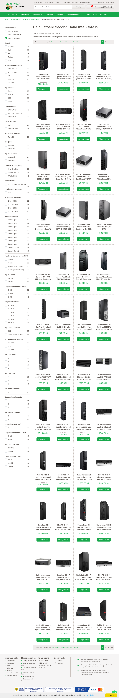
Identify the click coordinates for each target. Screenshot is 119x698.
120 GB (19, 319)
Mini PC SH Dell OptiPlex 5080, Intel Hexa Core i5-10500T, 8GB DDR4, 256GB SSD (63, 379)
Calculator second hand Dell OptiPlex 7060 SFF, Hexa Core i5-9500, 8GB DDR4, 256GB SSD (43, 429)
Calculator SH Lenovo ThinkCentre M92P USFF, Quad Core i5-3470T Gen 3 (63, 278)
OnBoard (19, 157)
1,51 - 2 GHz (19, 208)
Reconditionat (19, 128)
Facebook (58, 661)
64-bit (19, 460)
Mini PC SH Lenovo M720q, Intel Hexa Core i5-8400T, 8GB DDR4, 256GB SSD (103, 628)
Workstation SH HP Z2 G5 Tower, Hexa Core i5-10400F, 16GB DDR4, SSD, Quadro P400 (83, 579)
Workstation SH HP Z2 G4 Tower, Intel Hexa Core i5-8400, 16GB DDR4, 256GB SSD (104, 529)
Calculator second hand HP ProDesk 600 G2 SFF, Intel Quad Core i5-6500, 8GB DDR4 (63, 128)
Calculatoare (12, 14)
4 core (19, 263)
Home (7, 19)
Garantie (75, 2)
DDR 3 (19, 281)
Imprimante (37, 14)
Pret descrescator (14, 35)
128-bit (19, 463)
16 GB (19, 293)
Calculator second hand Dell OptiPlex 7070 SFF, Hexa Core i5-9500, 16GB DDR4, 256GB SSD (84, 479)
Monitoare (25, 14)
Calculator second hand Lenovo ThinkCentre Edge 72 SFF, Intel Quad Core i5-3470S (43, 229)
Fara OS (19, 137)
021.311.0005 (85, 2)
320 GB (19, 316)
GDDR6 (19, 451)
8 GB (19, 290)
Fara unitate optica (19, 113)
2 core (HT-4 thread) (19, 266)
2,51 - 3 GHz (19, 201)
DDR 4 (19, 278)
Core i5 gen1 (19, 244)
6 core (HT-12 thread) (19, 270)
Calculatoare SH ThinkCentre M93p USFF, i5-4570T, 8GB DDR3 (63, 228)
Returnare (66, 2)
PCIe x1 (19, 145)
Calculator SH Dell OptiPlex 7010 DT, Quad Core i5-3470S (104, 327)
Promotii (103, 14)
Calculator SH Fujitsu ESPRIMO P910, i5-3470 (104, 227)
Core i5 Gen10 (19, 247)
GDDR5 (19, 448)
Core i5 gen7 (19, 230)
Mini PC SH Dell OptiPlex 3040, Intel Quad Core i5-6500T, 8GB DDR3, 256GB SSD (43, 329)
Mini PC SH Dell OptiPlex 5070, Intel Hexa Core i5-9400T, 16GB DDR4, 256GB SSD (104, 78)
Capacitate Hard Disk (19, 334)
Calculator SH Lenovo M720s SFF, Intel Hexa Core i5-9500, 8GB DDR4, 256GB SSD (63, 629)
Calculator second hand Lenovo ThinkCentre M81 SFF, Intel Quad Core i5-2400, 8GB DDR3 (104, 179)
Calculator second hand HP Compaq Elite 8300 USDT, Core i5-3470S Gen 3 (43, 578)
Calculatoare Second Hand (31, 19)
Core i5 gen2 (19, 237)
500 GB (19, 312)
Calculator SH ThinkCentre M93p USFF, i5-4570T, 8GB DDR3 (104, 127)
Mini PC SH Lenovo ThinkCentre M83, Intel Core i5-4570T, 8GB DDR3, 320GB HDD (83, 179)
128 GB (19, 309)
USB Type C (19, 69)
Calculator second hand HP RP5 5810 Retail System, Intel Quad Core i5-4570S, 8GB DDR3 (104, 379)
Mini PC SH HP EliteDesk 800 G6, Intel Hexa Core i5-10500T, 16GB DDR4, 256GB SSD (63, 479)
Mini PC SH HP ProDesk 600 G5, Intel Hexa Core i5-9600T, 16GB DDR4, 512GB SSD (104, 579)
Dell (19, 50)
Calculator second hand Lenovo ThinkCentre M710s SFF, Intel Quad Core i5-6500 (84, 128)
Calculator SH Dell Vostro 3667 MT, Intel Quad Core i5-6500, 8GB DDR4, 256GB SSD (63, 179)
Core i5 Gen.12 (19, 251)
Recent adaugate (14, 38)
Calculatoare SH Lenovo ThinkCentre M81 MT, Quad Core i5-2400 (83, 278)
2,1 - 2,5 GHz (19, 204)
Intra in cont (110, 2)
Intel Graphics (19, 169)
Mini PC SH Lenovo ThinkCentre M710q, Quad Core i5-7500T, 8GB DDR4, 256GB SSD (43, 629)
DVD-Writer (19, 110)
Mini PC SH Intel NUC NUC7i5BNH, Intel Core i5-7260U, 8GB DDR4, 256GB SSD (63, 328)
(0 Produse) (103, 7)
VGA (19, 76)
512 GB (19, 323)
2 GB (19, 436)
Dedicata (19, 160)
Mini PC (19, 94)
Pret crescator (13, 31)
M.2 (19, 346)
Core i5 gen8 (19, 220)
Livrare (58, 2)
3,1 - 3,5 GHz (19, 211)
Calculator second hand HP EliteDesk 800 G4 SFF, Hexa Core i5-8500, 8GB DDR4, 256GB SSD (104, 429)
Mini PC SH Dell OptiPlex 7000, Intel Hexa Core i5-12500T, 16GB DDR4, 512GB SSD (63, 529)
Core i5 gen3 (19, 240)
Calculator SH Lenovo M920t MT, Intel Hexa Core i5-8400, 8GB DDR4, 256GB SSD (43, 78)
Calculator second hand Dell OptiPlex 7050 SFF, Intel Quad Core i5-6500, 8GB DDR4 (84, 329)
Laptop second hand (29, 661)
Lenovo (19, 46)
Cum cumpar (38, 2)
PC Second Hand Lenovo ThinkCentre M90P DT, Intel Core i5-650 (104, 278)
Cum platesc (49, 2)
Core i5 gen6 (19, 227)
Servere (60, 14)
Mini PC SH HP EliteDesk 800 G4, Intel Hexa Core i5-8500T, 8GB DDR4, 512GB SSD (104, 479)
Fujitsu (19, 57)
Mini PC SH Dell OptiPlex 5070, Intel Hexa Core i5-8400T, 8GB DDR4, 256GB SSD (63, 429)
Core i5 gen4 (19, 234)
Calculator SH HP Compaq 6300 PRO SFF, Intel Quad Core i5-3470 (43, 278)
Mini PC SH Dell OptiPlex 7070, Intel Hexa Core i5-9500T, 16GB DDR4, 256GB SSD (63, 78)
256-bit (19, 466)
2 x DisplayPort (19, 72)
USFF (19, 101)
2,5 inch (19, 343)
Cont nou (101, 2)
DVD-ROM (19, 117)
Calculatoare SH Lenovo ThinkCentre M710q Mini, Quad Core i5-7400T (83, 528)
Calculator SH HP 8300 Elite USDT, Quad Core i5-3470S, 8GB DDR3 (84, 228)
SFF (19, 98)
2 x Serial (19, 83)
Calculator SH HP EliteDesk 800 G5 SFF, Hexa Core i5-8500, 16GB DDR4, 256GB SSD (63, 579)
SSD (19, 331)
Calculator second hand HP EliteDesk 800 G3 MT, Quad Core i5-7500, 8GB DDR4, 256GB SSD (43, 128)
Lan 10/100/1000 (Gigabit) (19, 184)
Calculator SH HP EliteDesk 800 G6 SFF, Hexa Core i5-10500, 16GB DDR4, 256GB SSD (83, 379)
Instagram (58, 663)
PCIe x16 (19, 149)
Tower (19, 91)
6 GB (19, 297)
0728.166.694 (43, 663)
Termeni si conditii (12, 673)
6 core (19, 259)
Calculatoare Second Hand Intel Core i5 (64, 42)
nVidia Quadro (19, 172)
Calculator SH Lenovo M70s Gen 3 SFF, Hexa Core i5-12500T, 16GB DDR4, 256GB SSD (43, 529)
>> (112, 42)
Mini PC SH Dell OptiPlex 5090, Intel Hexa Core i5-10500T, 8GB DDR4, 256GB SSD (43, 479)
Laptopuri (49, 14)
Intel (19, 60)
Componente (91, 14)
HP (19, 53)
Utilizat (19, 125)
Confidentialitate (12, 675)
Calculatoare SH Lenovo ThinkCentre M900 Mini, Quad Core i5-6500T (83, 628)
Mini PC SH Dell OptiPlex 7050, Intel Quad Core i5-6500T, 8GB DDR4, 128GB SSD (83, 78)
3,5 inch (19, 350)
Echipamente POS (74, 14)
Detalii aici (90, 695)
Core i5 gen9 (19, 223)
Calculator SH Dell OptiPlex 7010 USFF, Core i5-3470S (43, 377)
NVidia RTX (19, 176)
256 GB (19, 305)
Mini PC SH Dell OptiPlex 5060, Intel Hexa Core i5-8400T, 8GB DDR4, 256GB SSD (83, 429)
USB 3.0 (19, 79)
